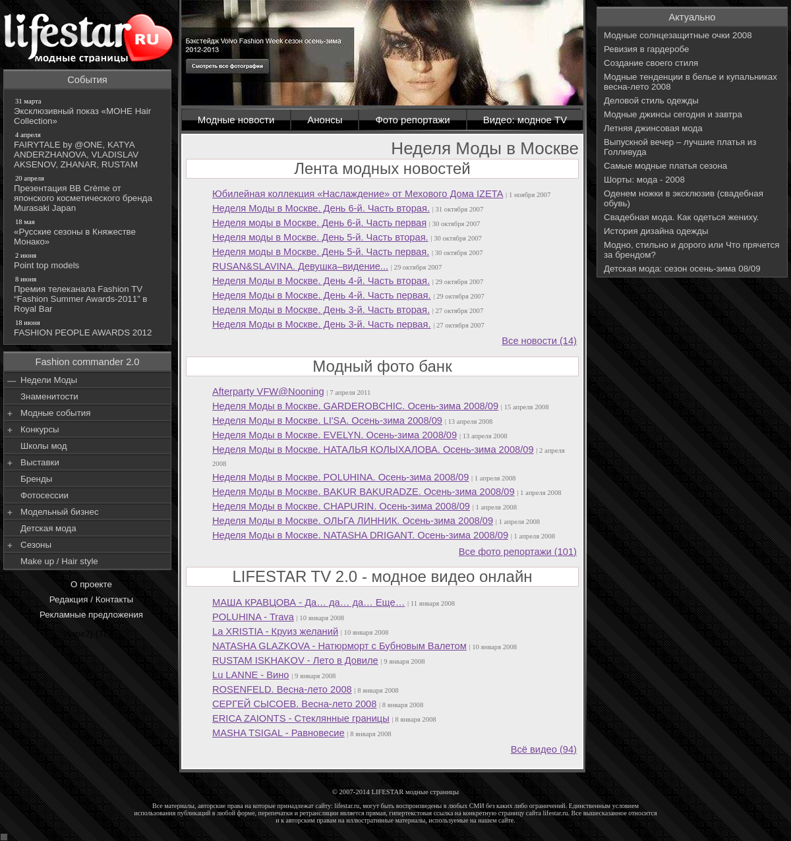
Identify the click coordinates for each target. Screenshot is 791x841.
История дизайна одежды (656, 231)
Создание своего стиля (651, 63)
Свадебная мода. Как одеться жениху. (681, 217)
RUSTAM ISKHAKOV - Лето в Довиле (295, 660)
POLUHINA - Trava (253, 617)
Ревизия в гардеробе (646, 49)
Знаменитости (49, 396)
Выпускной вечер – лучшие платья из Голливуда (680, 147)
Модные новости (236, 119)
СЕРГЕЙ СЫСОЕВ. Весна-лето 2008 (294, 704)
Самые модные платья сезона (665, 166)
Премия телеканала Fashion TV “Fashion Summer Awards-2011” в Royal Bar (88, 294)
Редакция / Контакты (91, 599)
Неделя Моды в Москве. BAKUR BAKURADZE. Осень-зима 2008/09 (363, 491)
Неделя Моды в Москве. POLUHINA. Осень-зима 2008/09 (340, 477)
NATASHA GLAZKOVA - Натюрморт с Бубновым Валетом (339, 646)
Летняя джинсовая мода (653, 128)
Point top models (88, 260)
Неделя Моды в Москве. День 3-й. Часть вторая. (321, 309)
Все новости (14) (539, 340)
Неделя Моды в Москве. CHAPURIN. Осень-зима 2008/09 (341, 506)
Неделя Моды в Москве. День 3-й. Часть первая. (321, 324)
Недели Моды (48, 380)
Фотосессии (44, 495)
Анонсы (324, 119)
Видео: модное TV (525, 119)
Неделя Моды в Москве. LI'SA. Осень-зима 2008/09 (327, 420)
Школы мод (43, 446)
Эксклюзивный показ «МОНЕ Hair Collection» (88, 111)
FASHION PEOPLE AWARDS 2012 (88, 327)
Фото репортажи (412, 119)
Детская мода (48, 528)
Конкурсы (39, 429)
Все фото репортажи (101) (518, 551)
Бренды (36, 479)
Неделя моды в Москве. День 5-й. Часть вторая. (320, 237)
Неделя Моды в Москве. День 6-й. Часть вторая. (321, 208)
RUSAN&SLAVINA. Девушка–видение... (300, 266)
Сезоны (35, 545)
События (87, 79)
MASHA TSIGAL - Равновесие (278, 733)
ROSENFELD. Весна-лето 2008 (282, 689)
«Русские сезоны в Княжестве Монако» (88, 231)
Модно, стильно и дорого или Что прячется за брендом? (691, 250)
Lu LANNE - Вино (250, 675)
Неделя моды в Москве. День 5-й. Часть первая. (320, 251)
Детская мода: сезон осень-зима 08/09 (682, 269)
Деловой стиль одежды (651, 100)
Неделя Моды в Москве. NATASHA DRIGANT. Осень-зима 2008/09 (360, 535)
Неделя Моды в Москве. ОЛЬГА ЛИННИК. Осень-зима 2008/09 (352, 520)
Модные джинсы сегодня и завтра (673, 114)
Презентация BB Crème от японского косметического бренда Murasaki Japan (88, 193)
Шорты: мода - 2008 (644, 180)
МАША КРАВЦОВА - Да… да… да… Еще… (308, 602)
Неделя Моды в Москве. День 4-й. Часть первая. (321, 295)
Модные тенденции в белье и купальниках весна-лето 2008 (690, 82)
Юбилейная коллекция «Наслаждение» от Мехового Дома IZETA (357, 193)
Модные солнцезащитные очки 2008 (678, 35)
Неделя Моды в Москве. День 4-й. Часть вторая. (321, 281)
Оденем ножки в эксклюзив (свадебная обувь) (683, 198)
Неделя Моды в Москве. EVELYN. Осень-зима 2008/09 (334, 435)
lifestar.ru (555, 813)
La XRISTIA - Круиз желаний (275, 631)
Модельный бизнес (59, 512)
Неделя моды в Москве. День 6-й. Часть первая (319, 223)
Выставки (39, 462)
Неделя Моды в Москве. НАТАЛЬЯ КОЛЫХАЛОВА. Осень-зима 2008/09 (373, 449)
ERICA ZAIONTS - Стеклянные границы (301, 718)
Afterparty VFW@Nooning (268, 391)
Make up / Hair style (59, 561)
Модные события (55, 413)
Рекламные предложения (91, 615)
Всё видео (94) (544, 749)
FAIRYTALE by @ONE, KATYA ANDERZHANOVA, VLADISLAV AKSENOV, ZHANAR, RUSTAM (88, 149)
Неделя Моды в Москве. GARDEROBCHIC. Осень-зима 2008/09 (355, 406)
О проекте (91, 584)
